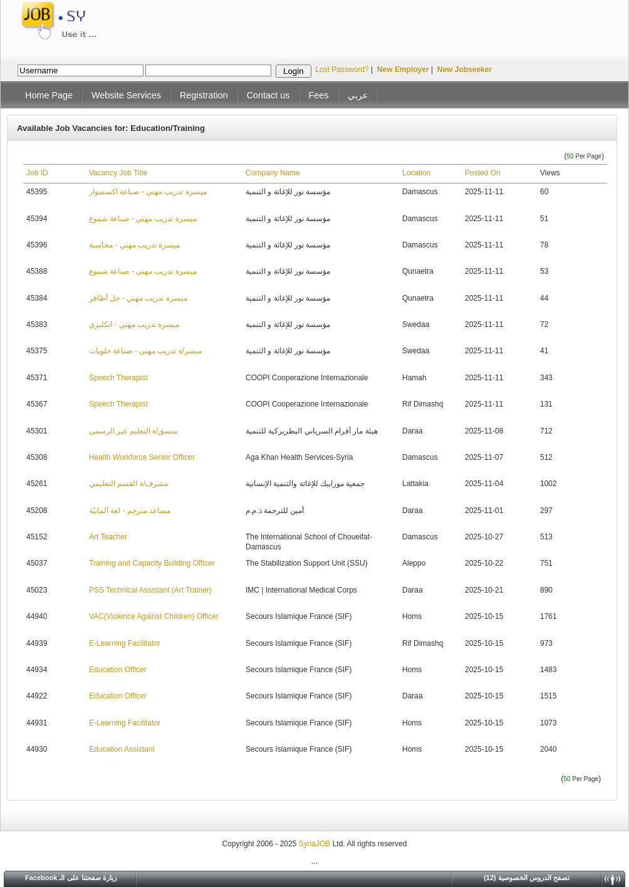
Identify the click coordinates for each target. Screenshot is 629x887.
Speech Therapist (118, 377)
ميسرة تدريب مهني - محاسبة (134, 245)
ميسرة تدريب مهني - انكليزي (134, 324)
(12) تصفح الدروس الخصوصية (526, 877)
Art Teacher (108, 536)
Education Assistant (122, 749)
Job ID (37, 173)
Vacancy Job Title (118, 173)
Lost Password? (341, 69)
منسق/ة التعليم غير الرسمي (133, 431)
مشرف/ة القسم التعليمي (128, 483)
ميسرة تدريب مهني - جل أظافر (138, 298)
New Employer (403, 69)
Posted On (483, 173)
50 (570, 156)
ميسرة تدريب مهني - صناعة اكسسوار (148, 191)
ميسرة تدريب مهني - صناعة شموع (143, 218)
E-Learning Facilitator (124, 643)
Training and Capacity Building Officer (152, 563)
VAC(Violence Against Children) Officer (154, 616)
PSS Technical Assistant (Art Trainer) (150, 590)
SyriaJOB (316, 843)
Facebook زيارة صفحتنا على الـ (71, 877)
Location (416, 173)
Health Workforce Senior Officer (142, 457)
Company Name (273, 173)
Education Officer (118, 669)
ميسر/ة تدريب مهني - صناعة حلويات (145, 350)
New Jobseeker (464, 69)
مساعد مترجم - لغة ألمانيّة (129, 510)
